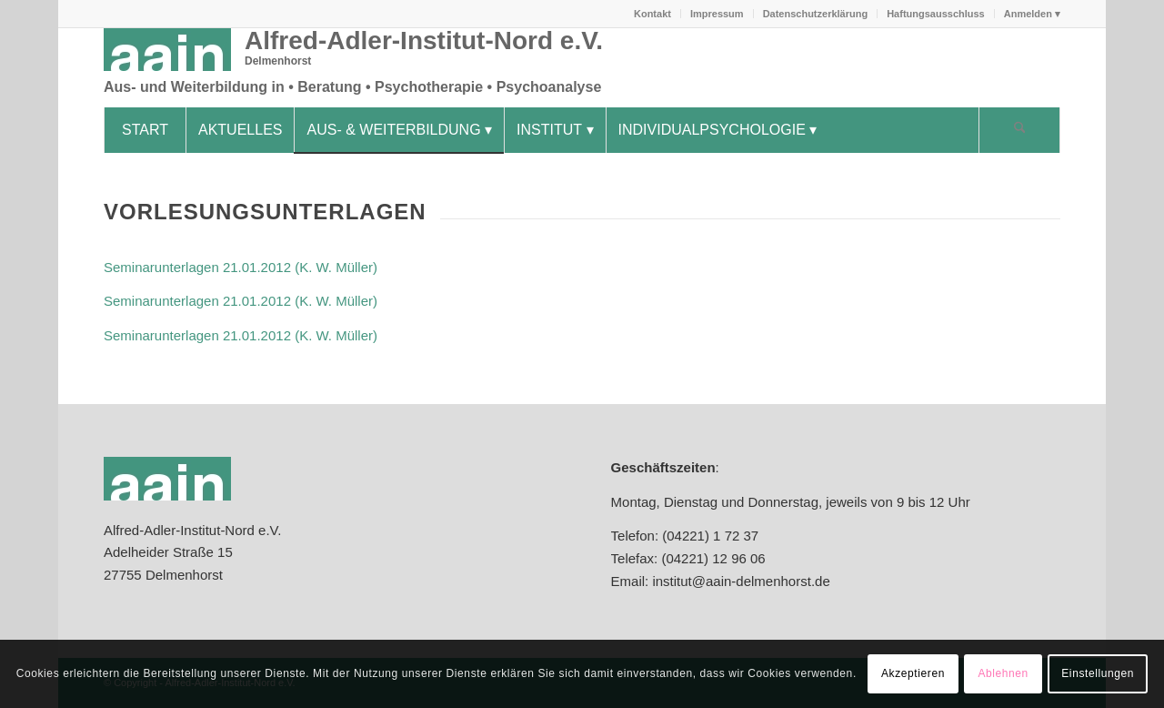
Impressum (717, 13)
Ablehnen (1003, 673)
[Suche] (1019, 130)
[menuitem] (653, 13)
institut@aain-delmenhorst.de (739, 581)
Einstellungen (1097, 673)
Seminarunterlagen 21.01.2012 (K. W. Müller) (240, 267)
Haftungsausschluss (936, 13)
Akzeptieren (913, 673)
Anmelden (1028, 13)
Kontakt (652, 13)
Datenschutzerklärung (815, 13)
